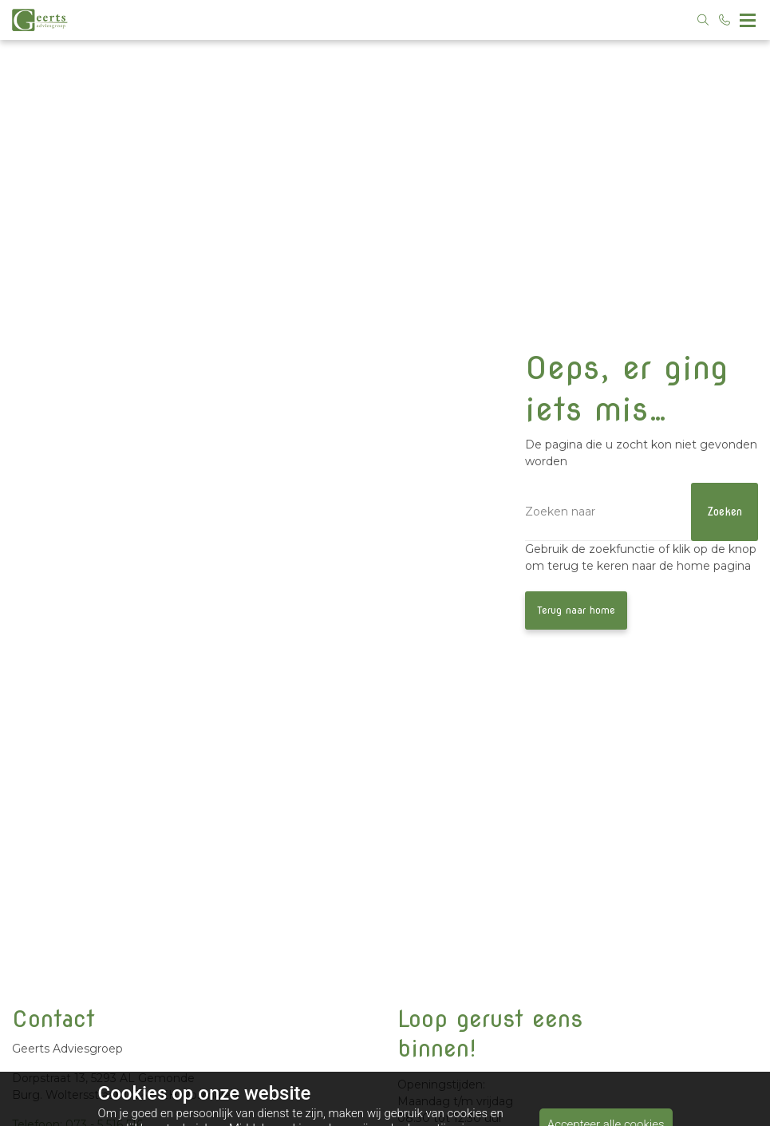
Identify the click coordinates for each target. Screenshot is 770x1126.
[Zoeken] (641, 512)
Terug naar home (576, 610)
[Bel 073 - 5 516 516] (725, 20)
